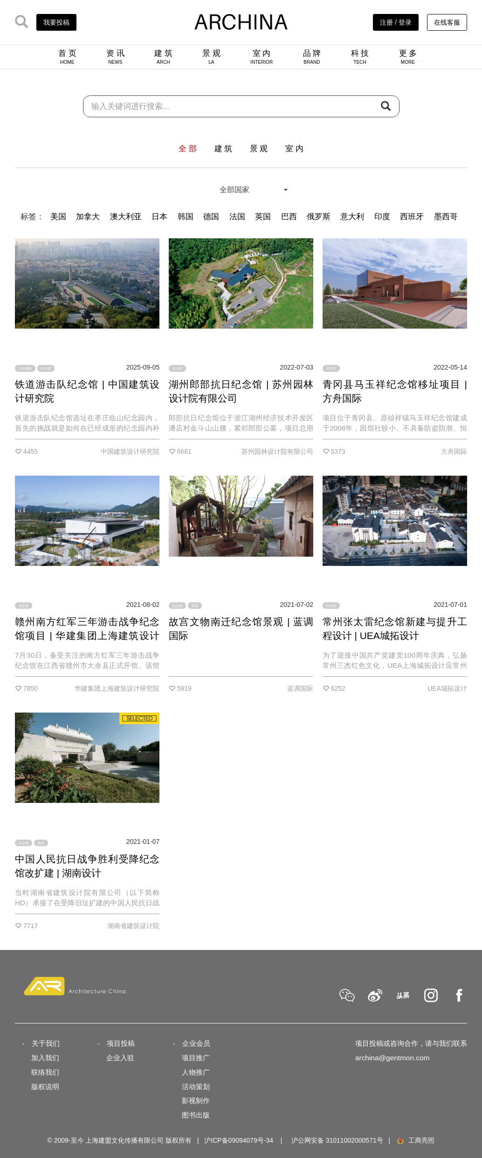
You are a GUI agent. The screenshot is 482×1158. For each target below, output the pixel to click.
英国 (263, 216)
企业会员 (196, 1043)
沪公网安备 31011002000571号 (337, 1140)
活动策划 (196, 1087)
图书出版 (196, 1115)
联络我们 (45, 1072)
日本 (159, 216)
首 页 (67, 57)
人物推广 (196, 1072)
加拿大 (88, 216)
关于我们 (46, 1043)
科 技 (360, 57)
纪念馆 (46, 368)
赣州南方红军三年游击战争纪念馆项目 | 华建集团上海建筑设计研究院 (87, 635)
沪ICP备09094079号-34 (238, 1140)
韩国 (185, 216)
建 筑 (163, 57)
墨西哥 (446, 216)
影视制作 (196, 1100)
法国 (237, 216)
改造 (41, 842)
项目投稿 (121, 1043)
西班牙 (412, 216)
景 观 (211, 57)
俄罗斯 (319, 216)
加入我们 (45, 1058)
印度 (382, 216)
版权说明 (45, 1087)
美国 (58, 216)
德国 (211, 216)
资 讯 (115, 57)
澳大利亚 (126, 216)
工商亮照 (415, 1140)
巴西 (289, 216)
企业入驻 (120, 1058)
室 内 (261, 57)
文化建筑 (25, 368)
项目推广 (196, 1058)
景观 (195, 605)
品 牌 (312, 57)
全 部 (188, 148)
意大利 (352, 216)
